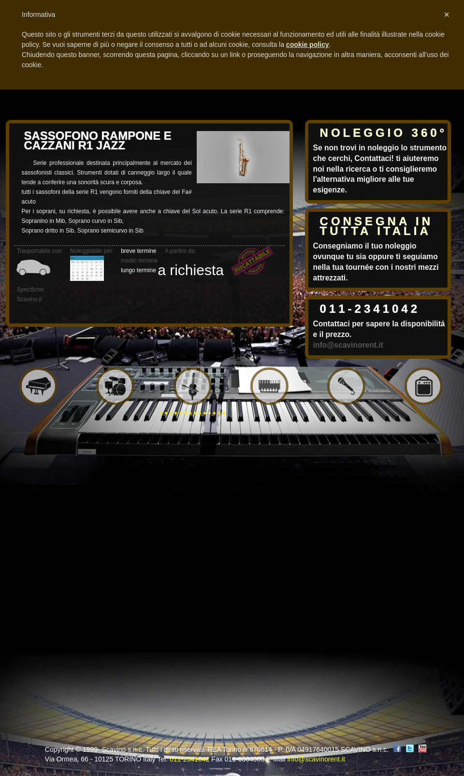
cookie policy (307, 44)
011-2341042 (370, 308)
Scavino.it (29, 299)
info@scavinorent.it (348, 345)
